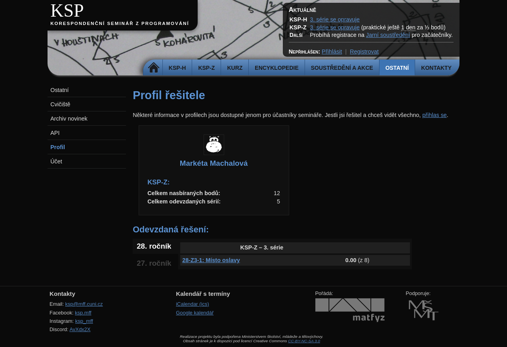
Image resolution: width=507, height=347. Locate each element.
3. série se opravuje (335, 19)
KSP (67, 10)
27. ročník (154, 263)
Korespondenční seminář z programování (119, 23)
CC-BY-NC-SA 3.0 (304, 341)
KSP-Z (206, 68)
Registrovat (364, 51)
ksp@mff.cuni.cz (84, 304)
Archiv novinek (69, 118)
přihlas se (434, 115)
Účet (56, 161)
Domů (153, 68)
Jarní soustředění (388, 35)
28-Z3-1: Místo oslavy (211, 260)
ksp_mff (84, 321)
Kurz (234, 68)
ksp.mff (83, 313)
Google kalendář (194, 313)
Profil (57, 147)
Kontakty (436, 68)
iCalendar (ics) (192, 304)
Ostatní (397, 68)
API (54, 133)
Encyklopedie (276, 68)
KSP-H (177, 68)
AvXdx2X (79, 329)
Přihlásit (332, 51)
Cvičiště (60, 104)
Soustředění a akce (342, 68)
